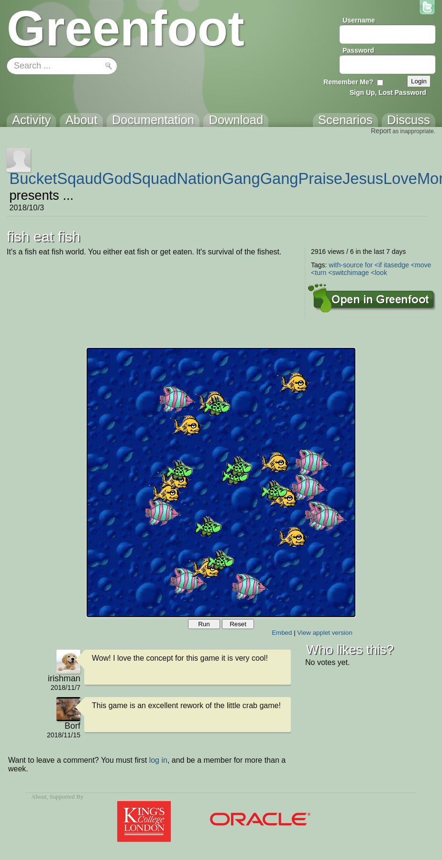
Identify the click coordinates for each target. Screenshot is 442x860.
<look (379, 272)
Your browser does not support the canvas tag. (221, 482)
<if (378, 265)
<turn (318, 272)
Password (358, 50)
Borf (72, 726)
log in (158, 760)
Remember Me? (348, 82)
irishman (64, 678)
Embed (282, 632)
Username (359, 20)
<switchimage (348, 272)
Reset (238, 624)
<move (421, 265)
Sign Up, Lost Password (388, 92)
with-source (346, 265)
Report (381, 131)
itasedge (396, 265)
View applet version (324, 632)
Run (204, 624)
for (369, 265)
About (38, 796)
